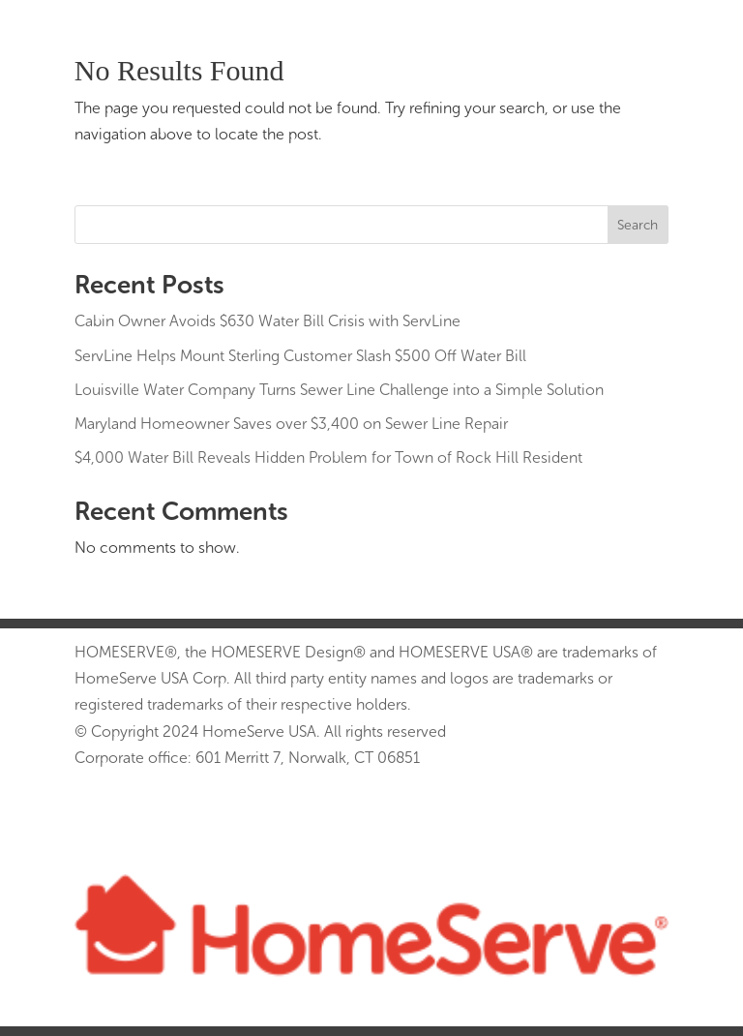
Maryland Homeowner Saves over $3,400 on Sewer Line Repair (291, 423)
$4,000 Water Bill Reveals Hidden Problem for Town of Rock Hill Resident (328, 457)
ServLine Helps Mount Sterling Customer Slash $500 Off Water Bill (300, 356)
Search (637, 225)
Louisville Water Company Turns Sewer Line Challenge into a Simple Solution (339, 390)
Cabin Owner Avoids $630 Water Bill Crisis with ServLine (267, 321)
